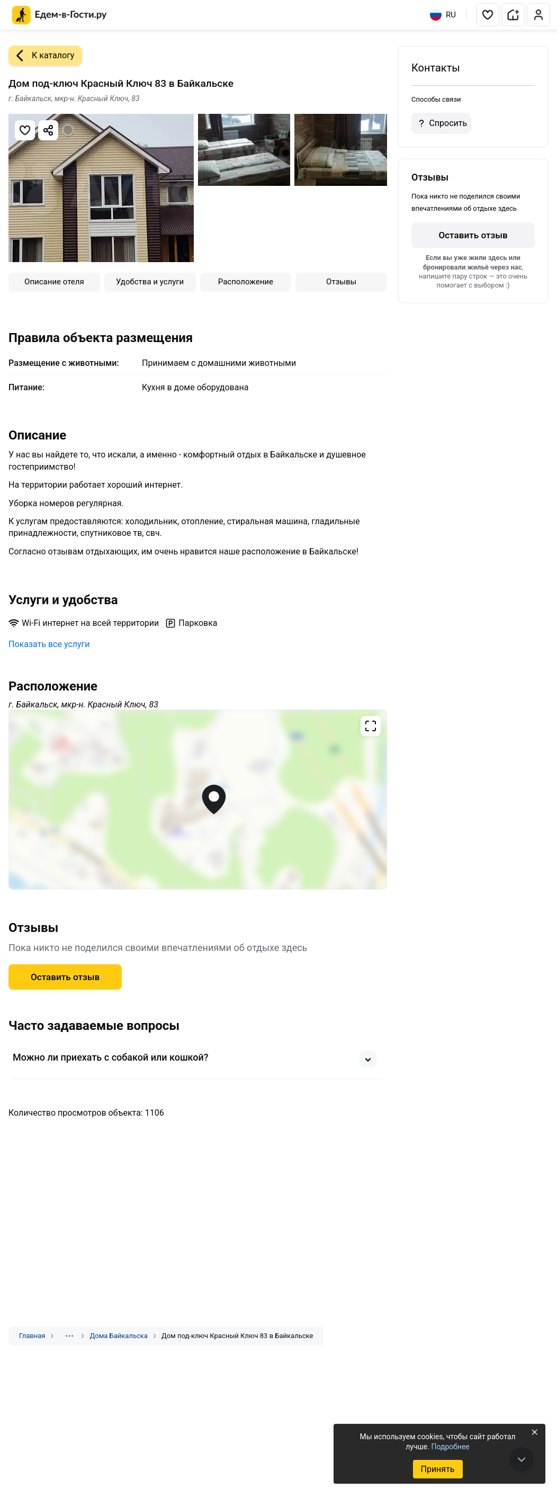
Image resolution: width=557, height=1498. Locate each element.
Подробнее (450, 1446)
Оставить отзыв (65, 977)
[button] (487, 14)
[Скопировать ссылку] (48, 130)
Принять (437, 1469)
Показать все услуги (49, 644)
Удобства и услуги (150, 281)
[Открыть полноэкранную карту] (197, 800)
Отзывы (341, 281)
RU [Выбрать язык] (443, 15)
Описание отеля (54, 281)
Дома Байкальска (118, 1336)
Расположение (245, 281)
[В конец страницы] (521, 1459)
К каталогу (41, 56)
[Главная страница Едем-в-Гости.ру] (59, 15)
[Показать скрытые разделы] (69, 1336)
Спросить (441, 123)
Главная (32, 1336)
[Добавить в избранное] (25, 130)
